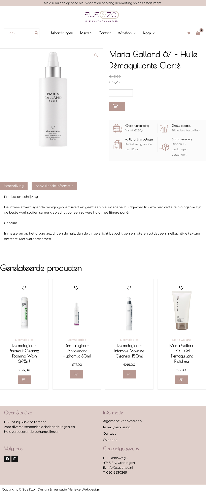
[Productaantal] (121, 92)
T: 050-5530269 (115, 472)
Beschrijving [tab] (14, 186)
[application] (134, 33)
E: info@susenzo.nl (118, 468)
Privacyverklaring (117, 427)
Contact (109, 433)
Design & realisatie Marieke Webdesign (68, 489)
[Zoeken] (36, 33)
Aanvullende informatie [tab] (54, 186)
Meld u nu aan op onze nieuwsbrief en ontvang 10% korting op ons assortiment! (103, 3)
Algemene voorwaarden (122, 421)
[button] (127, 33)
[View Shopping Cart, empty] (198, 33)
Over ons (110, 440)
